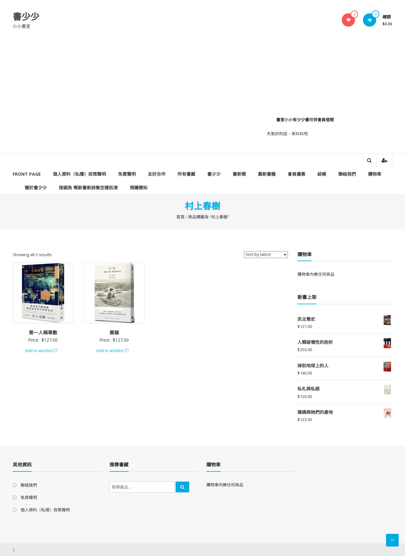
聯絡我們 (347, 174)
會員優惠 (296, 174)
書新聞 (239, 174)
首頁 (180, 217)
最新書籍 (267, 174)
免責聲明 (127, 174)
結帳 (321, 174)
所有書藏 (186, 174)
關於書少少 (36, 188)
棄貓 (114, 332)
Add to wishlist (41, 350)
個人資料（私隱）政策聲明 (79, 174)
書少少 (26, 16)
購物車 (374, 174)
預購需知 (138, 188)
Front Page (27, 174)
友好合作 (156, 174)
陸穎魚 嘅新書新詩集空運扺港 (88, 188)
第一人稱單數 (43, 332)
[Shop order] (266, 254)
